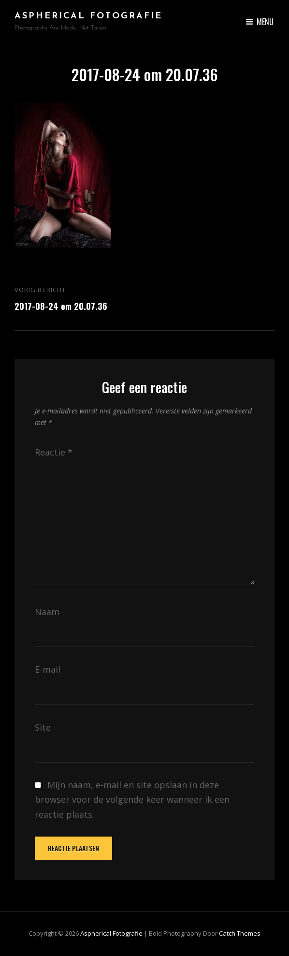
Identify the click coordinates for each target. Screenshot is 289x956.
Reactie (53, 452)
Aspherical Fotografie (88, 16)
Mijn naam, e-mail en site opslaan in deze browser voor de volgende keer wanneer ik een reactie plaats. (132, 799)
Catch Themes (239, 933)
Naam (47, 612)
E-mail (47, 669)
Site (43, 727)
